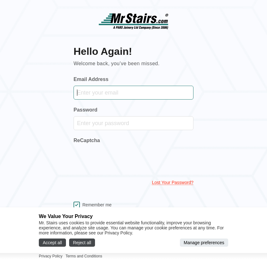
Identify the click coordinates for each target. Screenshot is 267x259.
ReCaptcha (87, 140)
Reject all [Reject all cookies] (82, 242)
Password (86, 109)
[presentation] (121, 160)
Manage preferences (204, 242)
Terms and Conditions (84, 256)
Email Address (91, 79)
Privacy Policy (50, 256)
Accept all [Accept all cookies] (52, 242)
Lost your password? (172, 182)
